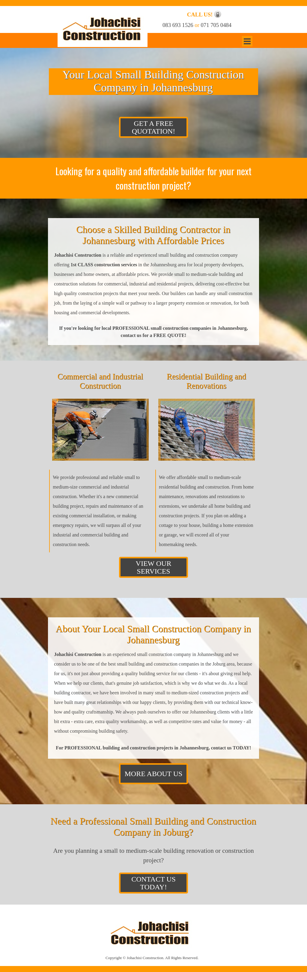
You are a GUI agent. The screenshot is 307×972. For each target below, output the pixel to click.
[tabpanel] (203, 14)
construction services (115, 264)
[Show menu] (247, 41)
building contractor (72, 692)
